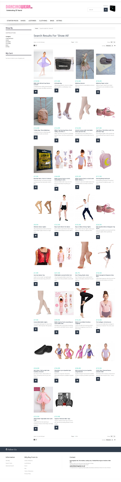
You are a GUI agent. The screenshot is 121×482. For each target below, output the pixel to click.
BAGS (7, 45)
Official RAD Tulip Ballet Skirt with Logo (43, 419)
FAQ (25, 468)
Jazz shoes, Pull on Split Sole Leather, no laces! (41, 371)
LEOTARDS (8, 41)
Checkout (105, 5)
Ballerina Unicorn (80, 83)
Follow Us (12, 449)
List (36, 45)
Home (36, 28)
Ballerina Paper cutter (102, 83)
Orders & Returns (28, 460)
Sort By (103, 45)
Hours (25, 466)
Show (108, 42)
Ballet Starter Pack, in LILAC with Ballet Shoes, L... (84, 179)
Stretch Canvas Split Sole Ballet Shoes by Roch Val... (84, 130)
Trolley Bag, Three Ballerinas (42, 130)
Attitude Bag (58, 83)
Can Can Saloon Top (39, 275)
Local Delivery (27, 463)
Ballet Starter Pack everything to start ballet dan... (63, 322)
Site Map (8, 460)
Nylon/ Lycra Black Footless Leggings (83, 322)
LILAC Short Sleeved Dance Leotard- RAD (103, 371)
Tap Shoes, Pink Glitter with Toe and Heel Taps (105, 130)
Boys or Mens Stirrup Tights (83, 227)
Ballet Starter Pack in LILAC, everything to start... (62, 179)
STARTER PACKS (9, 38)
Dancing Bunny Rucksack (103, 178)
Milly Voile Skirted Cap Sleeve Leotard (42, 84)
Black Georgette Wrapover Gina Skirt (105, 275)
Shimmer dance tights (40, 227)
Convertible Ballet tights (40, 322)
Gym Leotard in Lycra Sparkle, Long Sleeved (83, 371)
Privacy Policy (27, 473)
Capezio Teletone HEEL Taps (62, 418)
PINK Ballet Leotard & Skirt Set (63, 275)
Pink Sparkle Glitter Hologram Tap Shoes (105, 227)
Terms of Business (28, 471)
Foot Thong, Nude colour (82, 275)
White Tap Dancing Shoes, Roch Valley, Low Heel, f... (63, 130)
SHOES (7, 40)
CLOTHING (8, 43)
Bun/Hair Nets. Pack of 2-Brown (42, 178)
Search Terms (9, 463)
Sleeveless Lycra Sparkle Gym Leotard (62, 371)
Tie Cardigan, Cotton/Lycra (103, 322)
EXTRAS (7, 46)
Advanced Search (10, 466)
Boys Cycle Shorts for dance (62, 227)
